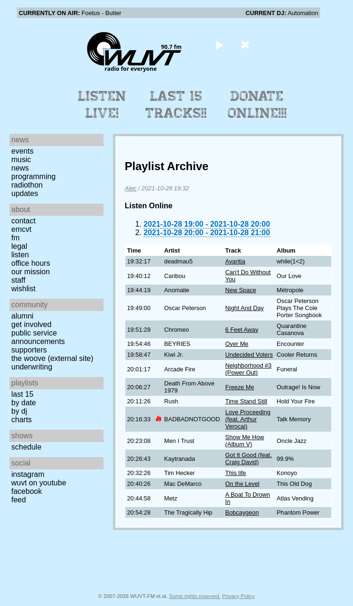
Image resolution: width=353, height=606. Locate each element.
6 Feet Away (241, 329)
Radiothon (27, 185)
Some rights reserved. (194, 596)
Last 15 (22, 394)
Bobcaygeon (242, 512)
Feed (18, 500)
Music (21, 160)
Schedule (26, 447)
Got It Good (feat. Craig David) (248, 458)
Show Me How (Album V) (245, 441)
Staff (18, 280)
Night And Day (244, 307)
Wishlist (23, 289)
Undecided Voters (249, 354)
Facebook (26, 491)
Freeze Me (239, 387)
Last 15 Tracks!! (176, 105)
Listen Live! (102, 105)
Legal (19, 246)
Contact (23, 221)
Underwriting (31, 367)
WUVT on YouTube (38, 483)
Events (22, 151)
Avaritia (235, 261)
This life (235, 472)
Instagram (27, 474)
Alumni (22, 316)
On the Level (242, 483)
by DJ (19, 411)
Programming (33, 176)
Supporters (29, 350)
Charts (21, 420)
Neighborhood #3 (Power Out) (248, 369)
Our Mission (30, 272)
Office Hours (30, 263)
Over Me (237, 343)
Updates (24, 193)
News (20, 168)
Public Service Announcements (38, 337)
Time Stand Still (246, 401)
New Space (240, 290)
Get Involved (31, 324)
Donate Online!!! (257, 105)
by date (23, 403)
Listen (20, 255)
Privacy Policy (238, 596)
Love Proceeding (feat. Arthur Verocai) (248, 419)
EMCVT (21, 229)
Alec (130, 188)
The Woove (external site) (52, 358)
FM (15, 238)
